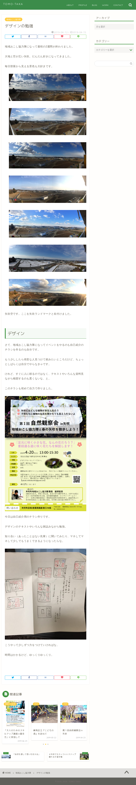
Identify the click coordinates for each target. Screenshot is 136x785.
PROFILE (83, 5)
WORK (105, 5)
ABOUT (70, 5)
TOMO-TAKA (13, 4)
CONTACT (118, 5)
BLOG (94, 5)
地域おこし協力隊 (13, 19)
